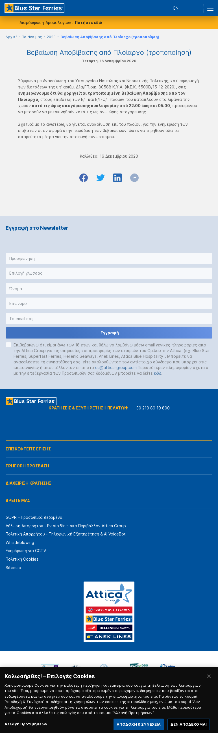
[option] (50, 667)
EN (175, 8)
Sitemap (13, 567)
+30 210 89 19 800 (152, 407)
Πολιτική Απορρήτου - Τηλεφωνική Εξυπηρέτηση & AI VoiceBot (66, 534)
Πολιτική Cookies (22, 559)
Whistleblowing (20, 542)
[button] (109, 258)
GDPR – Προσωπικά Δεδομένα (34, 517)
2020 (51, 37)
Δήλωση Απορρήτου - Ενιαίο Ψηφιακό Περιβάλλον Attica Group (66, 525)
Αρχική (12, 37)
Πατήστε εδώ (88, 22)
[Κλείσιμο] (209, 680)
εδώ (157, 373)
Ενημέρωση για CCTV (26, 550)
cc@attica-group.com (116, 367)
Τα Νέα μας (32, 37)
